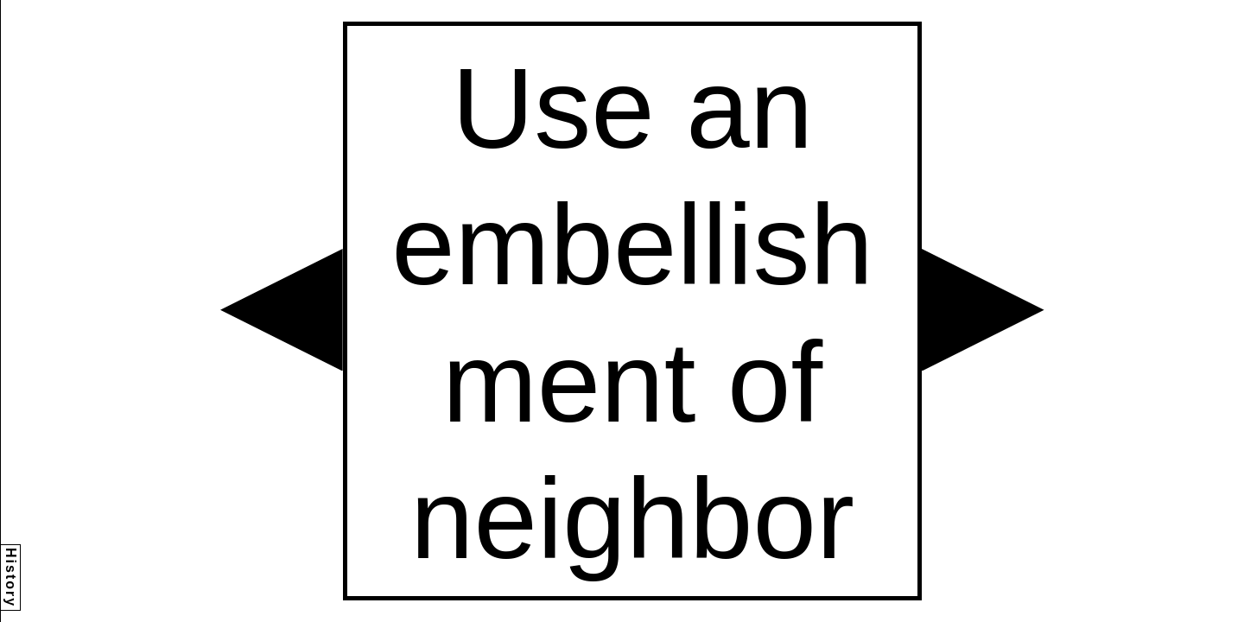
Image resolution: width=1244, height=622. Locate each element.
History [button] (10, 577)
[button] (281, 310)
